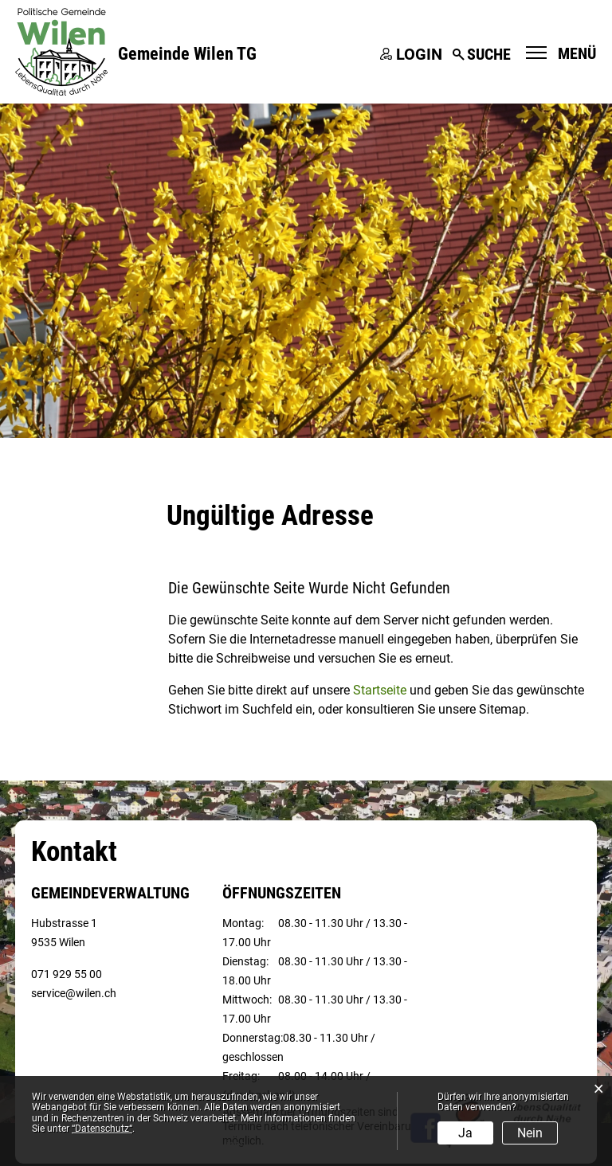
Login (419, 54)
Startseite (379, 690)
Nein (530, 1133)
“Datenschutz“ (102, 1128)
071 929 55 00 (66, 974)
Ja (465, 1133)
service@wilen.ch (73, 993)
